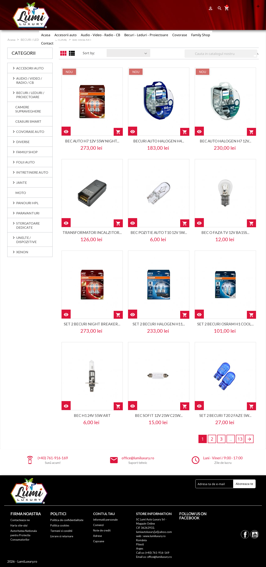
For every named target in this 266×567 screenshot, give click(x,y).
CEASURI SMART (28, 121)
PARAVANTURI (27, 213)
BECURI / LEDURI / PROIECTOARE (30, 95)
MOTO (20, 193)
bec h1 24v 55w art (92, 415)
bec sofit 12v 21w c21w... (159, 415)
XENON (22, 252)
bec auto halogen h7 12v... (225, 141)
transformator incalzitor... (92, 232)
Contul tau (104, 514)
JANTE (21, 182)
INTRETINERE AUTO (32, 172)
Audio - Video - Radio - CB (100, 35)
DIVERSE (23, 142)
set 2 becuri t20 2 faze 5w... (225, 415)
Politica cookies (59, 525)
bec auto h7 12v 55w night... (92, 141)
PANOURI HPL (27, 203)
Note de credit (102, 530)
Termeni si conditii (61, 530)
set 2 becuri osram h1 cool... (225, 324)
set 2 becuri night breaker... (92, 324)
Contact (47, 43)
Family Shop (200, 35)
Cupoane (98, 541)
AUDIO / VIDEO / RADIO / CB (29, 80)
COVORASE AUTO (30, 131)
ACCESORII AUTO (30, 68)
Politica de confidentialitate (66, 520)
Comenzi (98, 525)
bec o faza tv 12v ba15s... (225, 232)
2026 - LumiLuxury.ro (22, 561)
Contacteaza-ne (20, 520)
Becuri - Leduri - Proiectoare (146, 35)
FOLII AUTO (25, 162)
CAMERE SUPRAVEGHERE (28, 109)
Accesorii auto (65, 35)
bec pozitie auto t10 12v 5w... (159, 232)
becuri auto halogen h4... (158, 141)
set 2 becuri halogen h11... (159, 324)
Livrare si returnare (61, 536)
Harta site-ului (18, 525)
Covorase (179, 35)
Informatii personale (105, 519)
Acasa (45, 35)
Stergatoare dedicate (28, 225)
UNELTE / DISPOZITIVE (26, 240)
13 (240, 439)
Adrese (97, 535)
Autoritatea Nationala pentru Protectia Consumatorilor (23, 535)
